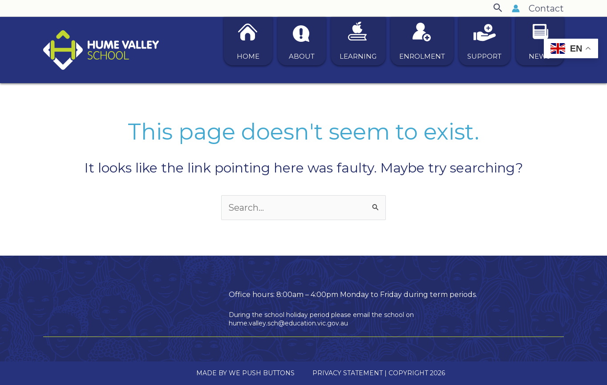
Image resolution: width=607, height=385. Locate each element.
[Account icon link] (516, 8)
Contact (546, 8)
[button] (498, 8)
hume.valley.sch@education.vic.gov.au (288, 323)
